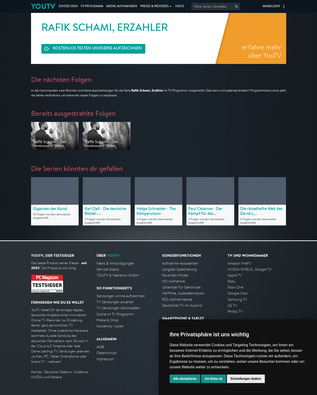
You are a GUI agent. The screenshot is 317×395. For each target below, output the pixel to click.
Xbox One (235, 287)
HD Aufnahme (173, 281)
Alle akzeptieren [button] (185, 379)
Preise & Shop (108, 320)
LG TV (232, 305)
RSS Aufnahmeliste (177, 299)
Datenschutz (107, 352)
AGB (100, 346)
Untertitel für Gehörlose (181, 287)
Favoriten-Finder (175, 275)
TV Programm (91, 6)
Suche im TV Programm (115, 314)
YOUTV (43, 6)
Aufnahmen (121, 6)
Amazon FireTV (239, 263)
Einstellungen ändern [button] (246, 379)
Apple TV (235, 275)
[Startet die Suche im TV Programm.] (215, 6)
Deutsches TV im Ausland (182, 305)
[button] (284, 6)
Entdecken (68, 6)
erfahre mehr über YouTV (262, 51)
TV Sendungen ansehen (115, 302)
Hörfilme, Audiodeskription (183, 293)
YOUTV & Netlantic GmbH (118, 275)
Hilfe (179, 6)
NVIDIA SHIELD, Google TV (249, 269)
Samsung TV (237, 299)
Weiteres (154, 6)
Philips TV (235, 311)
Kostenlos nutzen (110, 326)
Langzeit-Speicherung (179, 269)
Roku (231, 281)
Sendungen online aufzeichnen (121, 296)
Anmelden (271, 6)
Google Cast (238, 293)
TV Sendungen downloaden (118, 308)
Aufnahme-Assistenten (180, 263)
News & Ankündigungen (115, 263)
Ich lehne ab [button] (213, 379)
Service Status (108, 269)
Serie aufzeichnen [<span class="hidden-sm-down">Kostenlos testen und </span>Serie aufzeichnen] (97, 49)
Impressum (105, 359)
